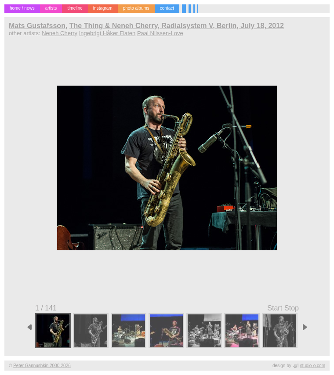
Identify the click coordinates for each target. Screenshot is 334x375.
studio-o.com (312, 365)
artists (51, 8)
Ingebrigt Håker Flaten (107, 33)
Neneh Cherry (59, 33)
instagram (103, 8)
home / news (22, 8)
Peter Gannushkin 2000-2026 (42, 365)
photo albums (136, 8)
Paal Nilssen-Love (160, 33)
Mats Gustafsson (37, 25)
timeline (74, 8)
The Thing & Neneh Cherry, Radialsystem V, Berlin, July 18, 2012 (176, 25)
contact (167, 8)
